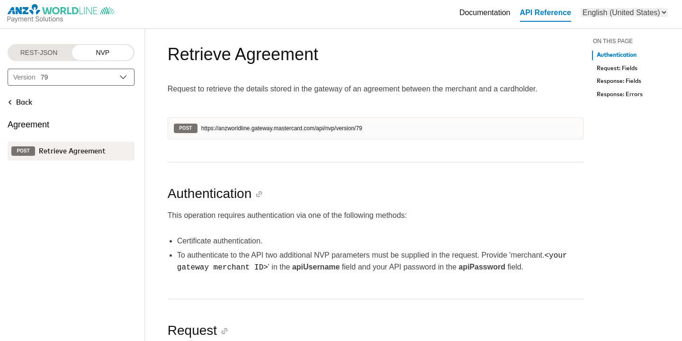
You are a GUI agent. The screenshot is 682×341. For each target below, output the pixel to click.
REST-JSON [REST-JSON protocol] (39, 52)
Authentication (617, 55)
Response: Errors (620, 94)
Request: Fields (617, 68)
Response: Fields (619, 81)
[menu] (624, 12)
